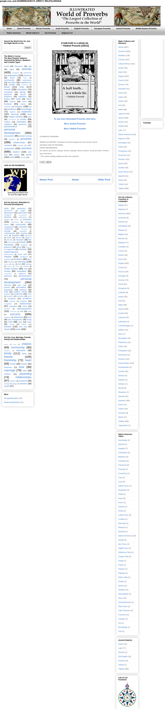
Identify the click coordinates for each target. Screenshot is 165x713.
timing (29, 320)
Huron (120, 503)
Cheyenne (122, 465)
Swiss (120, 405)
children (26, 344)
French (121, 80)
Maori (120, 334)
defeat (9, 238)
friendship (22, 89)
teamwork (18, 317)
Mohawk (121, 532)
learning (15, 114)
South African (123, 172)
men (29, 117)
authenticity (27, 73)
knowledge (26, 109)
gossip (23, 94)
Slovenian (122, 392)
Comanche (122, 473)
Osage (120, 561)
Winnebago (122, 627)
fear (29, 240)
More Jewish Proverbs (75, 124)
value (29, 322)
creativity (23, 233)
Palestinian (122, 342)
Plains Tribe (123, 577)
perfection (22, 124)
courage (7, 231)
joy (30, 107)
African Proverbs (43, 28)
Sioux (120, 598)
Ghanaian (122, 89)
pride (6, 292)
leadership (26, 111)
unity (20, 322)
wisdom (16, 152)
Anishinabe (122, 440)
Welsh (120, 417)
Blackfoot (122, 457)
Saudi (120, 163)
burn (25, 78)
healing (7, 99)
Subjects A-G (67, 33)
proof (29, 296)
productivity (18, 294)
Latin (120, 130)
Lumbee (121, 519)
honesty (8, 104)
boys (14, 344)
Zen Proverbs (50, 33)
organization (8, 273)
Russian (121, 159)
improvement (8, 254)
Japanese (122, 114)
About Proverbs (23, 28)
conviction (24, 229)
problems (12, 139)
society (6, 384)
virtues (24, 324)
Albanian (121, 209)
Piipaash (121, 573)
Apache (121, 444)
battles (16, 219)
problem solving (25, 136)
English (121, 76)
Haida (120, 494)
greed (18, 247)
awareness (12, 75)
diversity (10, 240)
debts (6, 235)
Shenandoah (123, 594)
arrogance (15, 73)
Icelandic (121, 292)
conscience (27, 80)
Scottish (121, 168)
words (28, 154)
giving (23, 92)
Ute (119, 623)
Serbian (121, 376)
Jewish (121, 118)
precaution (9, 136)
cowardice (23, 231)
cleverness (15, 222)
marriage (9, 370)
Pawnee (121, 569)
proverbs (25, 138)
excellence (24, 85)
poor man (22, 285)
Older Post (104, 179)
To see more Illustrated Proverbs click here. (75, 119)
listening (28, 264)
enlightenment (25, 82)
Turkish (121, 184)
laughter (12, 112)
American (122, 51)
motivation (21, 122)
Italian (120, 109)
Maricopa (122, 523)
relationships (19, 142)
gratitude (24, 245)
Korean (121, 122)
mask (17, 266)
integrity (18, 106)
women (17, 155)
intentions (7, 259)
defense (19, 238)
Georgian (122, 276)
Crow (120, 482)
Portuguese (122, 151)
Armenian (122, 218)
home (24, 101)
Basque (121, 230)
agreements (8, 211)
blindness (27, 76)
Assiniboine (122, 453)
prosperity (12, 299)
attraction (7, 217)
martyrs (9, 266)
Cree (120, 478)
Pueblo (121, 581)
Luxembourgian (124, 326)
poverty (7, 287)
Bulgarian (122, 243)
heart (29, 99)
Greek (6, 66)
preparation (8, 290)
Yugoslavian (123, 425)
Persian (121, 661)
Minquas (121, 527)
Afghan (121, 205)
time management (15, 320)
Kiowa (120, 511)
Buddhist (121, 55)
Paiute (120, 565)
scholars (20, 145)
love (29, 114)
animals (26, 69)
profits (29, 294)
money (23, 119)
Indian (120, 97)
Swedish (121, 401)
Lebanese (122, 317)
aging (12, 69)
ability (6, 208)
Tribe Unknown (124, 610)
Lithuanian (122, 322)
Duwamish (122, 490)
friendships (8, 92)
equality (12, 85)
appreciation (23, 213)
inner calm (22, 254)
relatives (13, 381)
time (29, 317)
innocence (7, 107)
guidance (28, 247)
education (12, 82)
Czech (120, 251)
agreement (21, 208)
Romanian (19, 66)
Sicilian (121, 384)
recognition (8, 304)
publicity (12, 301)
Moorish (121, 652)
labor (29, 259)
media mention (16, 117)
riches (24, 306)
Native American (14, 33)
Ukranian (121, 413)
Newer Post (46, 179)
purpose (23, 301)
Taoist (120, 180)
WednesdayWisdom (12, 402)
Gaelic (120, 644)
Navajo (121, 540)
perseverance (10, 126)
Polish (120, 147)
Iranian (121, 101)
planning (7, 285)
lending (6, 264)
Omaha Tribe (123, 556)
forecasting (12, 242)
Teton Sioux (123, 606)
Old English (122, 656)
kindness (12, 109)
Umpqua (121, 619)
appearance (8, 213)
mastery (25, 266)
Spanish (121, 176)
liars (13, 264)
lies (19, 264)
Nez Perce (122, 544)
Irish (120, 105)
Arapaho (121, 448)
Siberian (121, 380)
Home (9, 28)
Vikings (121, 665)
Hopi (120, 498)
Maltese (121, 330)
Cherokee (122, 461)
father (24, 354)
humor (23, 104)
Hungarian (122, 288)
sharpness (13, 311)
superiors (7, 317)
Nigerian (121, 138)
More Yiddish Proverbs (75, 129)
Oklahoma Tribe (124, 552)
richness (7, 309)
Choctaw (121, 469)
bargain (6, 219)
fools (22, 87)
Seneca (121, 586)
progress (10, 296)
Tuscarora (122, 615)
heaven (12, 101)
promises (20, 296)
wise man (23, 327)
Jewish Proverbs (123, 28)
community (9, 80)
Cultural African (124, 64)
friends (7, 89)
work (12, 157)
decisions (28, 235)
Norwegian (122, 143)
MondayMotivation (11, 398)
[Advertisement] (152, 78)
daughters (7, 350)
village (14, 384)
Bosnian (121, 238)
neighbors (8, 124)
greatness (8, 97)
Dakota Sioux (123, 486)
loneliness (8, 367)
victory (12, 324)
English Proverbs (81, 28)
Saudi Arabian (123, 363)
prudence (27, 298)
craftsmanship (9, 233)
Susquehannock (124, 602)
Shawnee (122, 590)
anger (23, 211)
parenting (25, 373)
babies (6, 344)
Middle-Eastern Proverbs (146, 28)
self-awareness (24, 309)
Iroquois (121, 507)
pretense (23, 290)
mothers (7, 122)
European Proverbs (102, 28)
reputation (8, 145)
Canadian (122, 247)
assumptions (23, 215)
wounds (23, 157)
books (12, 78)
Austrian (121, 222)
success (26, 148)
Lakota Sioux (123, 515)
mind (26, 269)
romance (23, 381)
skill (21, 311)
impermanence (11, 252)
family (7, 87)
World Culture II (32, 33)
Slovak (121, 388)
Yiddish (121, 188)
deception (16, 235)
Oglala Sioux (123, 548)
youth (6, 386)
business (27, 219)
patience (22, 274)
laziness (11, 262)
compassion (9, 227)
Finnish (121, 267)
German (121, 85)
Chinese (121, 60)
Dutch (120, 72)
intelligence (24, 257)
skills (29, 311)
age (30, 66)
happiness (23, 97)
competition (23, 227)
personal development (12, 131)
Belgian (121, 234)
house (24, 364)
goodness (8, 94)
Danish (121, 68)
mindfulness (12, 119)
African (121, 47)
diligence (28, 238)
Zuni (120, 631)
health (18, 99)
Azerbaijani (122, 226)
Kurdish (121, 126)
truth (10, 322)
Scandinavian (123, 367)
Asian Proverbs (62, 28)
